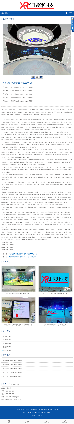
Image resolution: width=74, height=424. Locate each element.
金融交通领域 (7, 340)
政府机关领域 (7, 336)
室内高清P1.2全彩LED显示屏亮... (13, 360)
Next (68, 49)
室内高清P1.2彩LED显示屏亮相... (13, 372)
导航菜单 (4, 13)
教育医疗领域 (7, 347)
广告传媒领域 (7, 343)
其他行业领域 (7, 350)
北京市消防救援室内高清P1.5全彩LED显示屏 (22, 257)
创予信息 (40, 415)
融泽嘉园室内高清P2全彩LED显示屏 (55, 325)
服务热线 (46, 421)
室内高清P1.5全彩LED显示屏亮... (13, 364)
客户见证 (27, 421)
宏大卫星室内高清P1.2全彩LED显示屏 (17, 293)
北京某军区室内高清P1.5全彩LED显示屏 (55, 293)
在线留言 (65, 421)
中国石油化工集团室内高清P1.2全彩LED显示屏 (23, 254)
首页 (9, 421)
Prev (5, 49)
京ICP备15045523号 (53, 409)
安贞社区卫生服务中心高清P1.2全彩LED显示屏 (18, 325)
